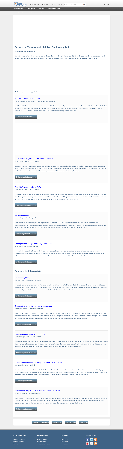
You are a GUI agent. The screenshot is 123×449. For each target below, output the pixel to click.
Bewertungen (34, 4)
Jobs (60, 4)
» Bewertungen (57, 422)
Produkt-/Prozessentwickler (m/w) (28, 187)
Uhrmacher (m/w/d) (22, 278)
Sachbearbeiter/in (22, 215)
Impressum (65, 444)
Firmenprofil (30, 8)
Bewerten (45, 4)
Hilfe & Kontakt (41, 441)
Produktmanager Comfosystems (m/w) (30, 334)
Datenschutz (65, 439)
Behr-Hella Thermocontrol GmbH (26, 13)
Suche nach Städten (18, 441)
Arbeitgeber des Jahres (43, 444)
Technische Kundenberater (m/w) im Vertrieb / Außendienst (38, 362)
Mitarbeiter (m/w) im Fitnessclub (27, 99)
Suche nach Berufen (19, 439)
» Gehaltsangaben (70, 422)
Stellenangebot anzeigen (26, 117)
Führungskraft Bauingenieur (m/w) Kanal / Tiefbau (35, 244)
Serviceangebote (42, 439)
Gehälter (41, 8)
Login (107, 4)
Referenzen (65, 441)
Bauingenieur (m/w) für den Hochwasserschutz (33, 306)
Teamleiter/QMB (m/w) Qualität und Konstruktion (34, 159)
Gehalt (53, 4)
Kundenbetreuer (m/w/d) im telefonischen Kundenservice (37, 391)
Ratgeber (15, 444)
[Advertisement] (61, 30)
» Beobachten (84, 422)
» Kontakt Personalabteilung (41, 422)
